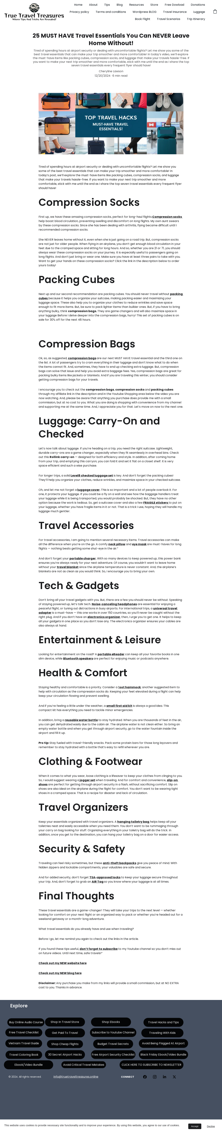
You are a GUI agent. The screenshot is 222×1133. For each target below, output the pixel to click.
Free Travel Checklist (24, 1034)
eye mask (139, 544)
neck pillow (116, 544)
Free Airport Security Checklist (113, 1056)
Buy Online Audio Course (26, 1024)
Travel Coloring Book (23, 1056)
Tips (107, 5)
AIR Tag (98, 882)
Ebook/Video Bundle (28, 1066)
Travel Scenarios (168, 19)
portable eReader (111, 654)
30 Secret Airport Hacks (65, 1056)
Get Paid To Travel (65, 1034)
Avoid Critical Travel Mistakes (83, 1066)
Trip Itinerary (196, 19)
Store (154, 5)
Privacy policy (79, 12)
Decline (211, 1126)
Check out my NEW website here (63, 963)
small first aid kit (119, 706)
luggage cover (88, 490)
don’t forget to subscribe (99, 949)
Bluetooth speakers (78, 658)
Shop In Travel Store (65, 1024)
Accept (194, 1126)
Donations (198, 5)
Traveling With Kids (162, 1034)
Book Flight (142, 19)
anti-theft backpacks (119, 863)
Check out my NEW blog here (60, 973)
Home (78, 5)
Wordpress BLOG (145, 12)
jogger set (87, 780)
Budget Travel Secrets (113, 1045)
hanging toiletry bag (133, 822)
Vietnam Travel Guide (24, 1045)
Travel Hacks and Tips (163, 1024)
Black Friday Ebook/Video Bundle (163, 1056)
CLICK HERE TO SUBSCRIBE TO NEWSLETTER (151, 1066)
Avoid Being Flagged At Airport (163, 1045)
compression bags (82, 358)
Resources (136, 5)
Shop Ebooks (111, 1024)
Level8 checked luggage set (92, 475)
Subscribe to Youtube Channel (113, 1034)
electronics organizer (103, 617)
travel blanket (68, 567)
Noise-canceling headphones (114, 604)
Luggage (199, 12)
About (93, 5)
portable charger (82, 558)
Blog (120, 5)
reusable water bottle (81, 720)
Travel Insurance (175, 12)
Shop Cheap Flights (65, 1045)
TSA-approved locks (104, 877)
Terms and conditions (111, 12)
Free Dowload (174, 5)
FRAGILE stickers (155, 503)
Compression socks (167, 217)
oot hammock (130, 687)
